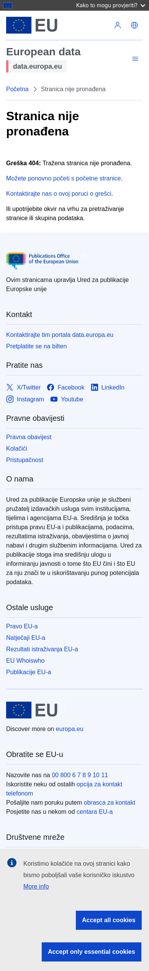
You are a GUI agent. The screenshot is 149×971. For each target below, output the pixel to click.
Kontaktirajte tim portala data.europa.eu (59, 335)
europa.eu (70, 729)
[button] (134, 25)
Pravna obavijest (28, 437)
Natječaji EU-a (25, 637)
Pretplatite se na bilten (36, 346)
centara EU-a (95, 811)
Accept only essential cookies (91, 951)
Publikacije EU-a (28, 672)
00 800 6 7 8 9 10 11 (80, 775)
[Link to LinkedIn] (108, 387)
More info (36, 886)
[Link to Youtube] (66, 399)
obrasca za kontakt (109, 802)
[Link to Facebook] (65, 387)
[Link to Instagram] (25, 399)
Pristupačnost (24, 460)
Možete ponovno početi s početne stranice (63, 178)
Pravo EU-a (22, 626)
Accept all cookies (109, 920)
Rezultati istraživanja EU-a (42, 649)
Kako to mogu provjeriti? (110, 5)
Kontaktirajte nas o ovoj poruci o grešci (58, 193)
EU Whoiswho (25, 660)
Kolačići (16, 448)
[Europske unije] (57, 25)
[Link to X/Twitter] (23, 387)
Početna (17, 89)
